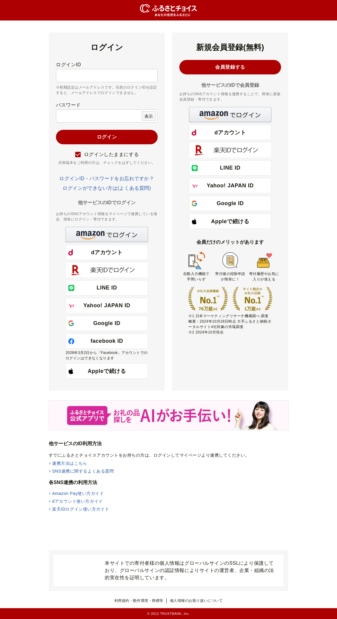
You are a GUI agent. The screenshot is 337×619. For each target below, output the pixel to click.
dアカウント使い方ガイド (77, 501)
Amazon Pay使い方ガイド (78, 493)
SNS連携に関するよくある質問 (83, 471)
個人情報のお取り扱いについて (196, 601)
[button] (107, 234)
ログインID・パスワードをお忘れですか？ (106, 178)
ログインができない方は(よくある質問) (107, 188)
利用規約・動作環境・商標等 (138, 601)
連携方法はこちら (69, 463)
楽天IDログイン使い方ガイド (80, 509)
